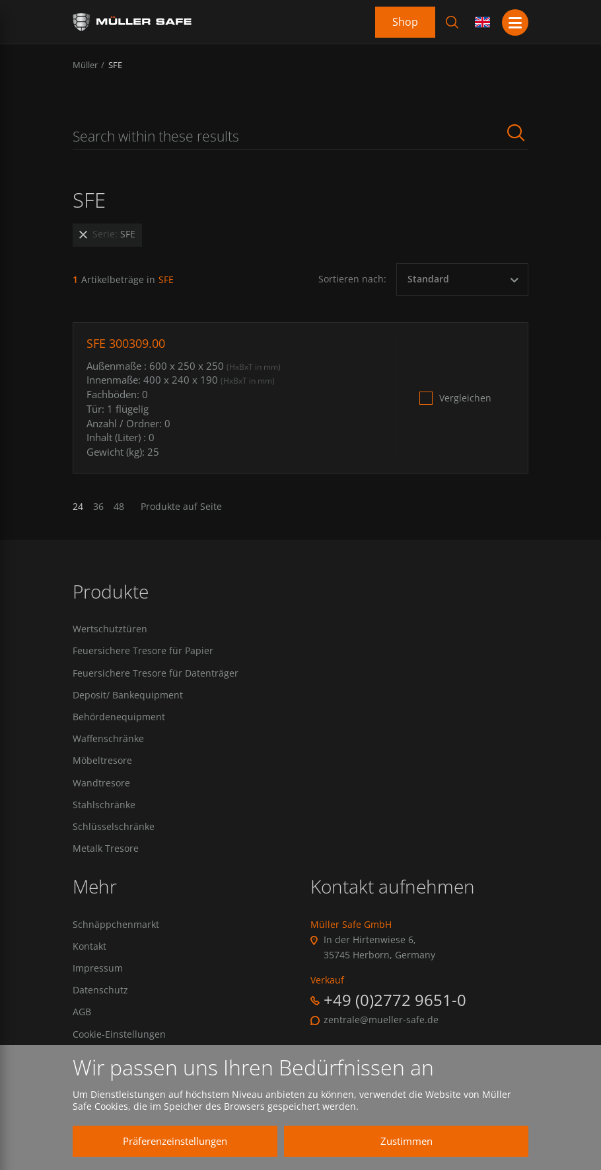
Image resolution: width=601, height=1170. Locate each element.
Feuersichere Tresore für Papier (143, 651)
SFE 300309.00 (126, 343)
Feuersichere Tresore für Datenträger (155, 673)
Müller (85, 65)
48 (119, 507)
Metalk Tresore (106, 849)
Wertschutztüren (110, 629)
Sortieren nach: (352, 279)
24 (78, 507)
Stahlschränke (104, 805)
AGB (82, 1012)
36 (98, 507)
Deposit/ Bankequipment (128, 695)
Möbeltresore (102, 761)
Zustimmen (406, 1141)
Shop (405, 22)
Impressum (98, 968)
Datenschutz (100, 990)
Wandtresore (101, 783)
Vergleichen (465, 398)
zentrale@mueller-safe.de (381, 1020)
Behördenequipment (119, 717)
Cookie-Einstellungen (119, 1034)
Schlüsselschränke (114, 827)
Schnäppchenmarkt (116, 925)
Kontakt (89, 946)
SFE (115, 65)
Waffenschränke (108, 739)
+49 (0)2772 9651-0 (395, 999)
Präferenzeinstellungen (175, 1141)
